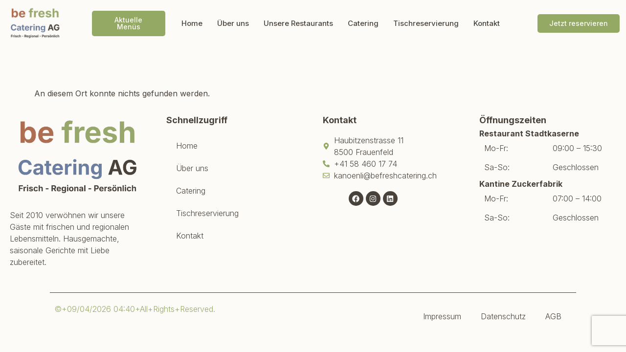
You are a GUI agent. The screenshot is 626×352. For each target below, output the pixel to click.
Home (191, 23)
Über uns (233, 23)
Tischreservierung (426, 23)
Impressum (442, 316)
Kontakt (486, 23)
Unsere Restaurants (298, 23)
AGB (553, 316)
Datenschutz (503, 316)
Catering (363, 23)
